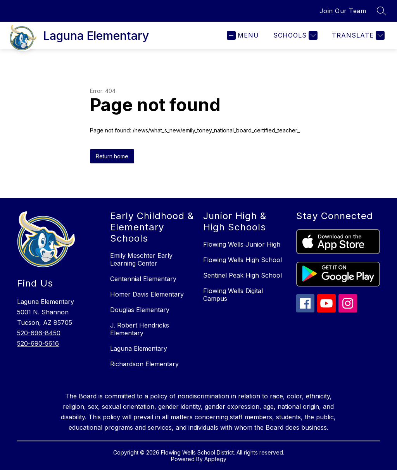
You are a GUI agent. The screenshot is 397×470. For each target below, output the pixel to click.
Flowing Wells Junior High (241, 244)
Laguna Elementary (138, 348)
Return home (112, 156)
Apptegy (215, 459)
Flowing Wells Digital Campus (233, 294)
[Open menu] (243, 35)
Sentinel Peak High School (242, 275)
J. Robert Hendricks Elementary (139, 329)
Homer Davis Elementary (147, 294)
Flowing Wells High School (242, 260)
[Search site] (381, 10)
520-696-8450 (38, 333)
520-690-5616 (38, 343)
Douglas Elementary (139, 310)
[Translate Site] (357, 35)
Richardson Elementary (144, 364)
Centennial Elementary (143, 279)
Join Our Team (342, 11)
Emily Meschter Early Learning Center (141, 259)
